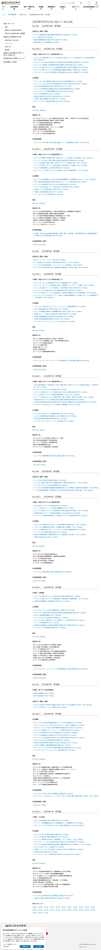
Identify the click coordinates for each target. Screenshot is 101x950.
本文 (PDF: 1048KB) (39, 637)
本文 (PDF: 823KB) (40, 465)
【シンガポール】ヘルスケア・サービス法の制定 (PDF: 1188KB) (54, 421)
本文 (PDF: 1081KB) (39, 863)
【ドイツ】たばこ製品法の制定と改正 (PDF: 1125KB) (50, 532)
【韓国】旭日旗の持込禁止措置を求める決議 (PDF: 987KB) (52, 898)
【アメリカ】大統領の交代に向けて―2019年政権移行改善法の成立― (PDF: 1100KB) (60, 524)
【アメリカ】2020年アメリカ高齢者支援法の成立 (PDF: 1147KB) (54, 414)
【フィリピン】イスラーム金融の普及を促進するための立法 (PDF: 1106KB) (57, 854)
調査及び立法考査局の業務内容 (13, 30)
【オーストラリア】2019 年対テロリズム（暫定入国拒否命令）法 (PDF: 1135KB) (59, 825)
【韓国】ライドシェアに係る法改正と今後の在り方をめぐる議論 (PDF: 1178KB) (58, 849)
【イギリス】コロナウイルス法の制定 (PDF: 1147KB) (50, 389)
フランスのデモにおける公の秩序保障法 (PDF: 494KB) (51, 485)
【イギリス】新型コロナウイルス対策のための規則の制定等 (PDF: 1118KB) (57, 596)
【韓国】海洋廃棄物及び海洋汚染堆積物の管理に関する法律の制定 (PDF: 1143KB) (59, 625)
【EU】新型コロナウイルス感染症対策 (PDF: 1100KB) (51, 506)
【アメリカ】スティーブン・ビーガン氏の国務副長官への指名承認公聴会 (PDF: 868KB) (61, 669)
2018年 (81, 907)
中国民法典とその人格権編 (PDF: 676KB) (47, 42)
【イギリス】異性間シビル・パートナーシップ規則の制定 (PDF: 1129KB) (56, 730)
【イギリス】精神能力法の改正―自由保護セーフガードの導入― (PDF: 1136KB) (58, 839)
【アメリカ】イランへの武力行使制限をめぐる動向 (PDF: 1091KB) (54, 610)
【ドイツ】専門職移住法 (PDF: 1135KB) (46, 623)
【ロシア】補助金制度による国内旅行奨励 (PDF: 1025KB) (52, 168)
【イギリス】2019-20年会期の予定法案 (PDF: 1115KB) (51, 618)
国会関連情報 (14, 8)
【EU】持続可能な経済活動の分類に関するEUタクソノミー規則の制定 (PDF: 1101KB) (60, 182)
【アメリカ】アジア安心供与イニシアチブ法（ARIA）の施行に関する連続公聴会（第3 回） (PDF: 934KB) (66, 796)
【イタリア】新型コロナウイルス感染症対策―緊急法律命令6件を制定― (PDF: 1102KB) (61, 510)
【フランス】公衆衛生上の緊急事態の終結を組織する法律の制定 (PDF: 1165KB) (58, 65)
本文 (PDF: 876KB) (40, 369)
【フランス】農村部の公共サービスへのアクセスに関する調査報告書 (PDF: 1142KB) (60, 529)
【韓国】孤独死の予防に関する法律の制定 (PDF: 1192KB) (52, 96)
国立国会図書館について (91, 8)
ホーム (3, 8)
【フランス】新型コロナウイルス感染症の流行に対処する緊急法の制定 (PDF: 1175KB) (60, 392)
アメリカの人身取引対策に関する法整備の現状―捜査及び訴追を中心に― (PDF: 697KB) (61, 483)
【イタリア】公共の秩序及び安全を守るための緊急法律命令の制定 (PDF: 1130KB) (59, 738)
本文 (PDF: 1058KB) (39, 759)
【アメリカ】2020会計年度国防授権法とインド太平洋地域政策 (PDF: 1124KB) (58, 723)
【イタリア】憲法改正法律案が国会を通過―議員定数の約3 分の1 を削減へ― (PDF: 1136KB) (62, 844)
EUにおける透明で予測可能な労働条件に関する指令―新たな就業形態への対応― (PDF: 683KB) (63, 705)
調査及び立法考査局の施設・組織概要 (15, 33)
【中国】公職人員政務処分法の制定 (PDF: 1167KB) (50, 99)
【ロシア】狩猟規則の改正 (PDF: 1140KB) (47, 94)
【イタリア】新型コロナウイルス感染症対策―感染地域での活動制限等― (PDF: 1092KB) (61, 599)
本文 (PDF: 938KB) (38, 430)
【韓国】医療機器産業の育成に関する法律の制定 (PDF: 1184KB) (54, 316)
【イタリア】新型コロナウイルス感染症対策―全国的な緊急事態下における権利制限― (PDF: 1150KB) (65, 293)
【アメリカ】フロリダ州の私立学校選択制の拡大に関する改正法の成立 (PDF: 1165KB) (60, 84)
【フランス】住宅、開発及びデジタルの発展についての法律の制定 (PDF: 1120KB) (59, 620)
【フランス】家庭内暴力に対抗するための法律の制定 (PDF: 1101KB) (55, 184)
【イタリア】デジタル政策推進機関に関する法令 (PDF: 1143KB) (54, 91)
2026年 (34, 907)
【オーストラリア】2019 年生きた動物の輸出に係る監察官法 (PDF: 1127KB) (57, 748)
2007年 (81, 910)
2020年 (69, 907)
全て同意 (38, 946)
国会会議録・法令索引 (10, 62)
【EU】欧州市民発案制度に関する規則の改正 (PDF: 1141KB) (53, 86)
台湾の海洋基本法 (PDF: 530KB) (44, 696)
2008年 (75, 910)
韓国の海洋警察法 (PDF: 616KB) (44, 693)
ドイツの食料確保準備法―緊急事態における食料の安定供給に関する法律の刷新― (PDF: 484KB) (63, 490)
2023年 (52, 907)
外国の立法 (8, 46)
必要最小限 (25, 946)
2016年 (92, 907)
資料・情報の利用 (29, 8)
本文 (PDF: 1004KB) (39, 203)
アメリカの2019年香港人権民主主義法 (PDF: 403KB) (50, 480)
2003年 (40, 913)
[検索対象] (63, 3)
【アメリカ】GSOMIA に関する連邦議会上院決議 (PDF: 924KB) (53, 793)
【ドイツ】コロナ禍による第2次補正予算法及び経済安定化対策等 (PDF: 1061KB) (59, 160)
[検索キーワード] (72, 3)
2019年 (75, 907)
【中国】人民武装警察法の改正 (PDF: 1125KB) (48, 192)
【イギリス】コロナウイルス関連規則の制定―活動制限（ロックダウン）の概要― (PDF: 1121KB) (64, 285)
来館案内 (41, 8)
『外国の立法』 (23, 14)
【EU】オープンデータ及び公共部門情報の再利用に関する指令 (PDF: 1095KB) (58, 728)
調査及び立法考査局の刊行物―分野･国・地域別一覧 (14, 54)
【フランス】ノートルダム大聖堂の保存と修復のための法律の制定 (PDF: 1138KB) (59, 842)
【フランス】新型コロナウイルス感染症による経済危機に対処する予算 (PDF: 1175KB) (60, 288)
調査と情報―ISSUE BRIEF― (12, 40)
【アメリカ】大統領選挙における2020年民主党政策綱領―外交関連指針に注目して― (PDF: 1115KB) (65, 179)
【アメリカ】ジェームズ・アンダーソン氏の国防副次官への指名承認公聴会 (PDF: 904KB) (61, 360)
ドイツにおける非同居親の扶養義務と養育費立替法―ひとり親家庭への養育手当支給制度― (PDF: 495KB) (66, 488)
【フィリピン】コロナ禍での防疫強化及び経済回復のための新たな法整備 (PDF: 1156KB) (61, 72)
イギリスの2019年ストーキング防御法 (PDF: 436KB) (50, 707)
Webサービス (75, 8)
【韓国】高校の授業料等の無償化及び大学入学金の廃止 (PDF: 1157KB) (56, 743)
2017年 (87, 907)
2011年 (58, 910)
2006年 (87, 910)
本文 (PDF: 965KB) (38, 546)
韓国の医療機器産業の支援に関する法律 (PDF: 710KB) (51, 40)
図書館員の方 (51, 8)
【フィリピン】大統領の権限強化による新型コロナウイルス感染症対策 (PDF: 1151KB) (60, 515)
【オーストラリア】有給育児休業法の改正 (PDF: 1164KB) (52, 101)
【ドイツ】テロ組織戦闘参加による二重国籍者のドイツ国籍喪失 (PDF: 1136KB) (58, 823)
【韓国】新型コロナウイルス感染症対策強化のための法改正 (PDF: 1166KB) (57, 513)
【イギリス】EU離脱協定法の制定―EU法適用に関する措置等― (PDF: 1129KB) (58, 527)
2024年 (46, 907)
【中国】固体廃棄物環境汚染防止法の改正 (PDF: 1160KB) (52, 319)
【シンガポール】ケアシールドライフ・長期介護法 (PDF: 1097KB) (54, 750)
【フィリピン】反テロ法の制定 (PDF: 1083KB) (48, 194)
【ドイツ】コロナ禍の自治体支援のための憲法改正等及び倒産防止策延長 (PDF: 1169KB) (61, 62)
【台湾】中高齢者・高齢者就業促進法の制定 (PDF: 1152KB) (52, 745)
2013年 (46, 910)
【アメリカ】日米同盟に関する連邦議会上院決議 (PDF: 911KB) (53, 896)
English (96, 3)
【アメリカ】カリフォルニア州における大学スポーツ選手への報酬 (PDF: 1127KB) (59, 725)
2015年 (34, 910)
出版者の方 (63, 8)
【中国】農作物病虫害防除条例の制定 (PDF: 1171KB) (50, 418)
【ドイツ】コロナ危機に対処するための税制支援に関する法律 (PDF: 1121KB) (58, 290)
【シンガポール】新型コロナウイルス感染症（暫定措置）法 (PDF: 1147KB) (57, 404)
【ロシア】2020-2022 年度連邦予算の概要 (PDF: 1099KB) (52, 740)
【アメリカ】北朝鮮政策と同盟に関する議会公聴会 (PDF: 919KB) (54, 456)
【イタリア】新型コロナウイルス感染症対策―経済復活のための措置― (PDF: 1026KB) (60, 165)
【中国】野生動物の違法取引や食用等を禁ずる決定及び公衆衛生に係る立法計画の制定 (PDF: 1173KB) (65, 402)
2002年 (46, 913)
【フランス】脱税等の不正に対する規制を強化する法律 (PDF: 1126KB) (56, 733)
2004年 (34, 913)
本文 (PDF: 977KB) (38, 330)
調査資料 (7, 50)
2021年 (63, 907)
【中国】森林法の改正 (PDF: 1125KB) (46, 537)
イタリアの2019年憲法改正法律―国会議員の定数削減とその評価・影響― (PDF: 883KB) (61, 267)
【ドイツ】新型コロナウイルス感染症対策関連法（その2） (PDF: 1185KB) (57, 395)
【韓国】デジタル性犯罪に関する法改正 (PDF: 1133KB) (51, 189)
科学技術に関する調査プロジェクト (14, 58)
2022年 (58, 907)
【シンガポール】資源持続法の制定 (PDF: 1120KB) (50, 628)
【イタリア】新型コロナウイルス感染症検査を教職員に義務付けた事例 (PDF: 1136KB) (60, 70)
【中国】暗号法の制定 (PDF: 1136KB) (46, 852)
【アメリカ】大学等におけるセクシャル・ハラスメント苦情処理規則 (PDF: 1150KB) (60, 306)
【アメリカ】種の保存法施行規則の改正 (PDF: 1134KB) (51, 837)
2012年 (52, 910)
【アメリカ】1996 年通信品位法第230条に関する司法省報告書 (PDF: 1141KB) (58, 81)
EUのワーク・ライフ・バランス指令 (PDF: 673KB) (49, 260)
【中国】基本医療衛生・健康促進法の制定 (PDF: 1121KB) (52, 601)
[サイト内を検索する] (81, 3)
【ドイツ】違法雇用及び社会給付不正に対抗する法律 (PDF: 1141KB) (55, 735)
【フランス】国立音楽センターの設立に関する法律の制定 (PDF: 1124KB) (56, 187)
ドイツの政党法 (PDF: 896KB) (43, 37)
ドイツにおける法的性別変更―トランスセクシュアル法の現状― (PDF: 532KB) (58, 265)
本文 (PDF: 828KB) (40, 244)
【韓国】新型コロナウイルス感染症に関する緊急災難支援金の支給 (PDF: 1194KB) (59, 400)
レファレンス (8, 43)
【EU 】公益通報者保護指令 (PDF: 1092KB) (47, 615)
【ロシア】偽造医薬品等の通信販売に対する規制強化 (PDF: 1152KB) (55, 416)
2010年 (63, 910)
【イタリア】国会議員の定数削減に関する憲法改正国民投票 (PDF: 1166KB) (57, 89)
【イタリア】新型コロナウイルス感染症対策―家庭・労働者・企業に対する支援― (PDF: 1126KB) (64, 397)
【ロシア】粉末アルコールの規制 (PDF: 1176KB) (49, 847)
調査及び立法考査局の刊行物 (12, 37)
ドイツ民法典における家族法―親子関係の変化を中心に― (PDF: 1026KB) (56, 262)
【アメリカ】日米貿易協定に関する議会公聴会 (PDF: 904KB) (53, 572)
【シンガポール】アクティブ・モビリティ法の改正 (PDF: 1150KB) (54, 321)
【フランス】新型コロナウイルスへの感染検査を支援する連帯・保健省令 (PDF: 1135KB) (61, 67)
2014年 (40, 910)
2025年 (40, 907)
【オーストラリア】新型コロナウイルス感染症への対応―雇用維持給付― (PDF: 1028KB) (61, 170)
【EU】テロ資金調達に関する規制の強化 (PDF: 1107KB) (51, 820)
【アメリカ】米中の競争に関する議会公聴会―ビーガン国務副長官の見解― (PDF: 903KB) (61, 142)
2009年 (69, 910)
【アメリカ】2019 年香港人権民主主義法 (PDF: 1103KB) (51, 834)
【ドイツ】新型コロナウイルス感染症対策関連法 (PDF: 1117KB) (54, 508)
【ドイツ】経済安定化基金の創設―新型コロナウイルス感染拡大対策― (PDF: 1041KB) (60, 163)
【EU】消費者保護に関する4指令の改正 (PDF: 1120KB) (51, 309)
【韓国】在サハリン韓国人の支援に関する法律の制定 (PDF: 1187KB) (55, 314)
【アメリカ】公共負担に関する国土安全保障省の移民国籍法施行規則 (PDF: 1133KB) (60, 613)
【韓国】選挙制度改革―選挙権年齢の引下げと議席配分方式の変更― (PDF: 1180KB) (60, 534)
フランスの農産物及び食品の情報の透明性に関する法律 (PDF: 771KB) (55, 35)
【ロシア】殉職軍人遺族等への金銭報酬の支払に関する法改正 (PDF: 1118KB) (58, 311)
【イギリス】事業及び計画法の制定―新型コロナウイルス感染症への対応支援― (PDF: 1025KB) (63, 158)
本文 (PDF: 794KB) (40, 805)
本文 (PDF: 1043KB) (39, 110)
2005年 (92, 910)
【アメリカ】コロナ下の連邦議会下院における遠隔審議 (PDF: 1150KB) (56, 283)
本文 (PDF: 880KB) (40, 678)
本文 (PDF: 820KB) (40, 581)
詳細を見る (6, 946)
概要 (6, 27)
